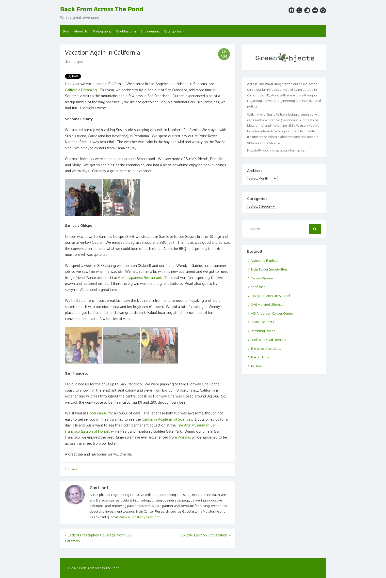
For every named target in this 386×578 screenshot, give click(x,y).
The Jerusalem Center (267, 348)
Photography (102, 31)
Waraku (184, 437)
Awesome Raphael (264, 260)
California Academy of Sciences (167, 419)
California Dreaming (81, 90)
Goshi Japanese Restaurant (139, 277)
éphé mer (258, 287)
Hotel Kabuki (97, 413)
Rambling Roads (263, 331)
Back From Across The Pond (101, 9)
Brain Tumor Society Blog (269, 269)
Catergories (172, 31)
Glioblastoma (126, 31)
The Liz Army (260, 357)
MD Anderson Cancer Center (272, 313)
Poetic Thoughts (262, 322)
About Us (81, 31)
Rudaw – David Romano (268, 340)
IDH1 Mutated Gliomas (267, 304)
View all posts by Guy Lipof (140, 517)
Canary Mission (262, 278)
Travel (74, 469)
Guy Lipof (74, 62)
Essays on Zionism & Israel (270, 296)
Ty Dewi (256, 366)
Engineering (150, 31)
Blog (66, 31)
